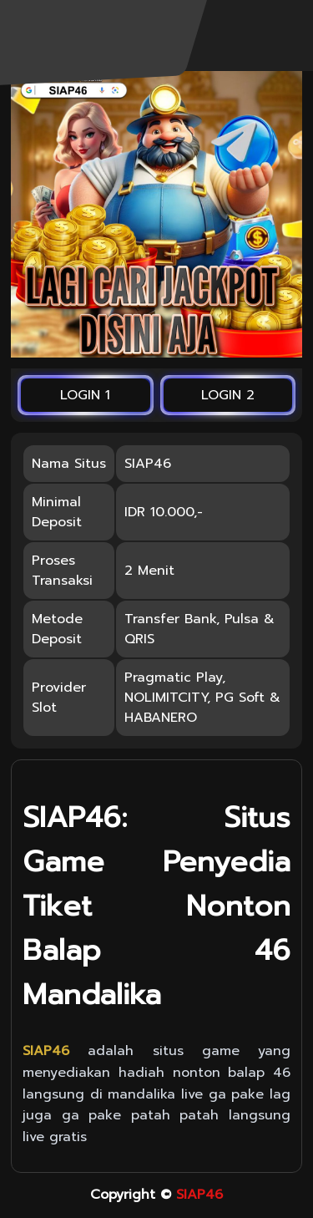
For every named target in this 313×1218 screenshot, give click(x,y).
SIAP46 (199, 1195)
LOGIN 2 (228, 395)
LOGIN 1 (85, 395)
